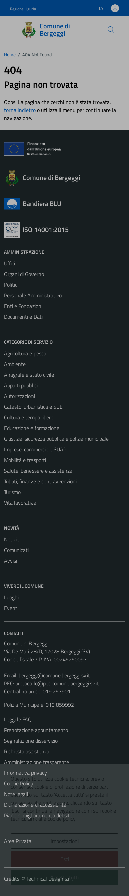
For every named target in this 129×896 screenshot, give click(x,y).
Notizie (11, 539)
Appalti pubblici (21, 385)
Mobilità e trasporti (25, 460)
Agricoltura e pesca (25, 353)
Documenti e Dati (23, 317)
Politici (11, 285)
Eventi (11, 608)
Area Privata (17, 841)
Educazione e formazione (31, 428)
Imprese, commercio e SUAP (35, 449)
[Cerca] (111, 30)
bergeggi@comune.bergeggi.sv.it (54, 675)
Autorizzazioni (19, 396)
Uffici (9, 263)
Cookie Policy (18, 783)
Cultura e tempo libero (28, 417)
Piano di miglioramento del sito (38, 815)
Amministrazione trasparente (36, 762)
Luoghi (11, 597)
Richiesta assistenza (26, 751)
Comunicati (16, 550)
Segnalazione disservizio (31, 741)
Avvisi (10, 561)
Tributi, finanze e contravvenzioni (40, 481)
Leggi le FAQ (18, 719)
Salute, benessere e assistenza (38, 471)
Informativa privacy (25, 773)
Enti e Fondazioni (23, 306)
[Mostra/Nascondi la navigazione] (13, 29)
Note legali (16, 794)
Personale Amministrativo (33, 295)
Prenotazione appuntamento (36, 730)
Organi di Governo (24, 274)
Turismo (12, 492)
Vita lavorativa (20, 503)
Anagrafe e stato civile (29, 375)
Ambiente (15, 364)
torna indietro (20, 110)
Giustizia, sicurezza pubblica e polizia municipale (56, 439)
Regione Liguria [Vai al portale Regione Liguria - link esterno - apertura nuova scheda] (23, 9)
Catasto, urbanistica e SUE (33, 407)
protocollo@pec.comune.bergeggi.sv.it (57, 683)
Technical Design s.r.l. (49, 879)
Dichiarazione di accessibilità (35, 805)
